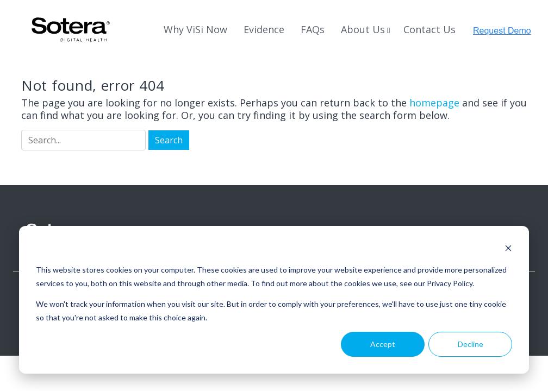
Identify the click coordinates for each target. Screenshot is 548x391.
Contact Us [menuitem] (429, 29)
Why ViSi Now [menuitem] (195, 29)
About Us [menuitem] (363, 29)
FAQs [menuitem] (313, 29)
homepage (434, 102)
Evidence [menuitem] (264, 29)
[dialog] (274, 300)
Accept (382, 344)
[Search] (83, 140)
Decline (470, 344)
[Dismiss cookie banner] (508, 249)
